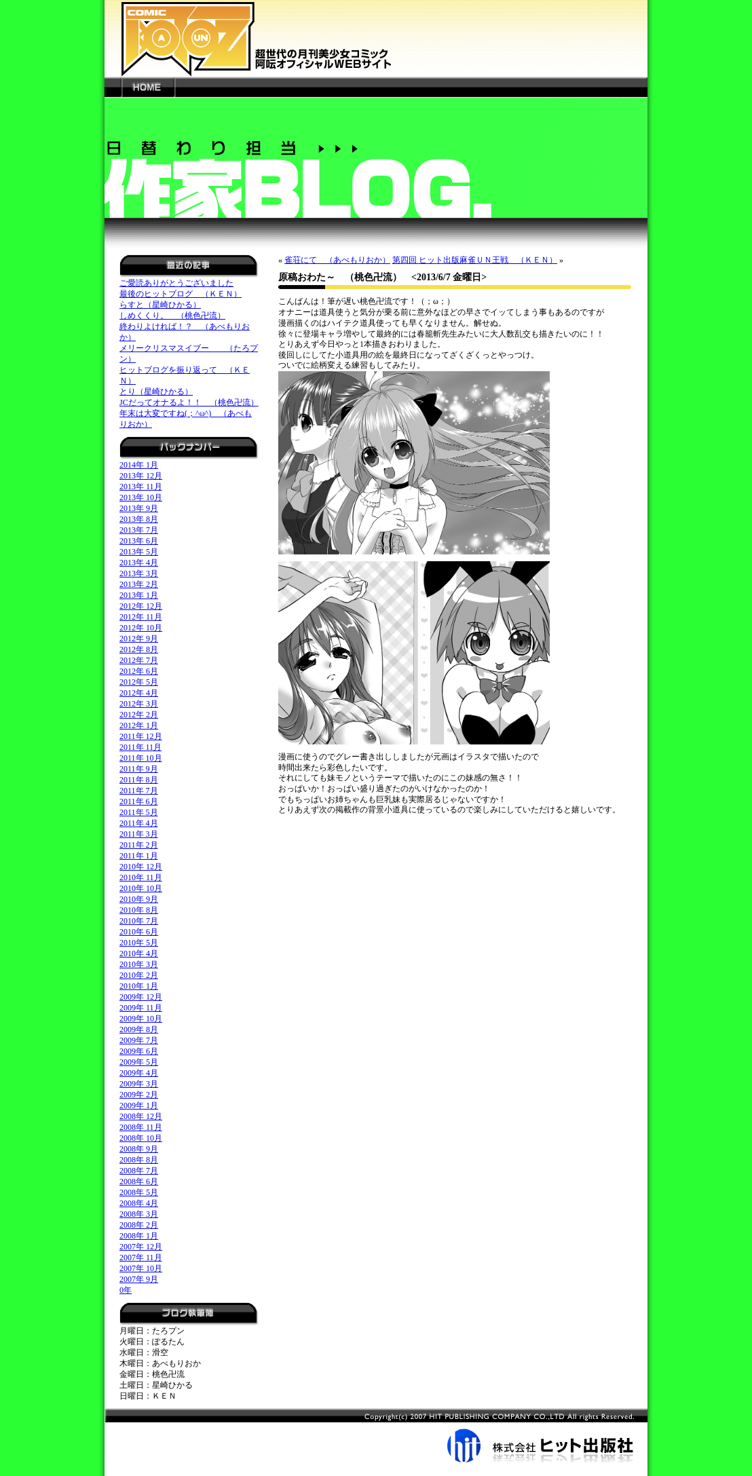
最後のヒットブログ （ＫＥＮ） (180, 294)
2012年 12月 (140, 606)
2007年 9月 (138, 1279)
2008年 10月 (140, 1138)
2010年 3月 (138, 964)
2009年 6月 (138, 1051)
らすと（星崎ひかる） (160, 304)
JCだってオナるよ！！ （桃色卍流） (189, 402)
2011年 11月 (140, 747)
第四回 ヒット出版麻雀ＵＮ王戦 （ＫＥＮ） (474, 260)
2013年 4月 (138, 562)
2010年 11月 (140, 877)
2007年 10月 (140, 1268)
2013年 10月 (140, 497)
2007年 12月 (140, 1246)
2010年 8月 (138, 910)
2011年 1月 (138, 855)
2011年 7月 (138, 790)
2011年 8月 (138, 779)
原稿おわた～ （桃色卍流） (340, 277)
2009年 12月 (140, 997)
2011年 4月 (138, 823)
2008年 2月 (138, 1225)
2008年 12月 (140, 1116)
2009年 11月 (140, 1008)
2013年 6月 (138, 541)
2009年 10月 (140, 1018)
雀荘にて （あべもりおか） (337, 260)
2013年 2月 (138, 584)
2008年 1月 (138, 1236)
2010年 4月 (138, 953)
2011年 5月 (138, 812)
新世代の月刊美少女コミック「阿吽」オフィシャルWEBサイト (376, 38)
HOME (147, 87)
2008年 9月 (138, 1149)
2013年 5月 (138, 551)
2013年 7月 (138, 530)
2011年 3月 (138, 834)
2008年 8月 (138, 1160)
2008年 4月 (138, 1203)
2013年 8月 (138, 519)
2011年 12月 (140, 736)
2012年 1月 (138, 725)
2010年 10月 (140, 888)
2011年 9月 (138, 769)
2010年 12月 (140, 866)
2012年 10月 (140, 627)
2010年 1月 (138, 986)
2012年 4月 (138, 693)
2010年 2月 (138, 975)
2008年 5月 (138, 1192)
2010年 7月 (138, 921)
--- (113, 87)
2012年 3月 (138, 703)
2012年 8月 (138, 649)
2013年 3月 (138, 573)
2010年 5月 (138, 942)
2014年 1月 (138, 465)
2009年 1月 (138, 1105)
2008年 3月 (138, 1214)
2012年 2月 (138, 714)
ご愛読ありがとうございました (176, 283)
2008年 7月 (138, 1170)
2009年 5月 (138, 1062)
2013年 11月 (140, 486)
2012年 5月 (138, 682)
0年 (125, 1290)
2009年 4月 (138, 1073)
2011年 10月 (140, 758)
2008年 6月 (138, 1181)
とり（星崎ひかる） (156, 391)
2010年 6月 (138, 931)
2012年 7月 (138, 660)
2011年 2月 (138, 845)
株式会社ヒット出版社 (376, 1435)
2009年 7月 (138, 1040)
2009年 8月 (138, 1029)
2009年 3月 (138, 1084)
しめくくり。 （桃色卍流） (172, 315)
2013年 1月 (138, 595)
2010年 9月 (138, 899)
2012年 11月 (140, 617)
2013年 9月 (138, 508)
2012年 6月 (138, 671)
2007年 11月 (140, 1257)
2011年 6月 (138, 801)
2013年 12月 (140, 475)
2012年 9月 (138, 638)
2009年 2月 (138, 1094)
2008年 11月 (140, 1127)
